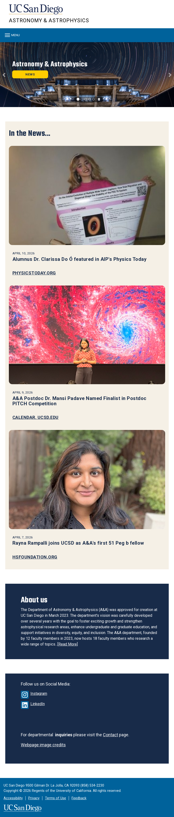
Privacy (33, 798)
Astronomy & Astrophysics (49, 20)
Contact (110, 734)
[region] (87, 74)
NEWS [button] (30, 74)
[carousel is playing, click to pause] (99, 99)
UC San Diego (36, 11)
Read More (67, 644)
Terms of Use (55, 798)
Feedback (79, 798)
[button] (4, 74)
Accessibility (13, 798)
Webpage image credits (43, 744)
